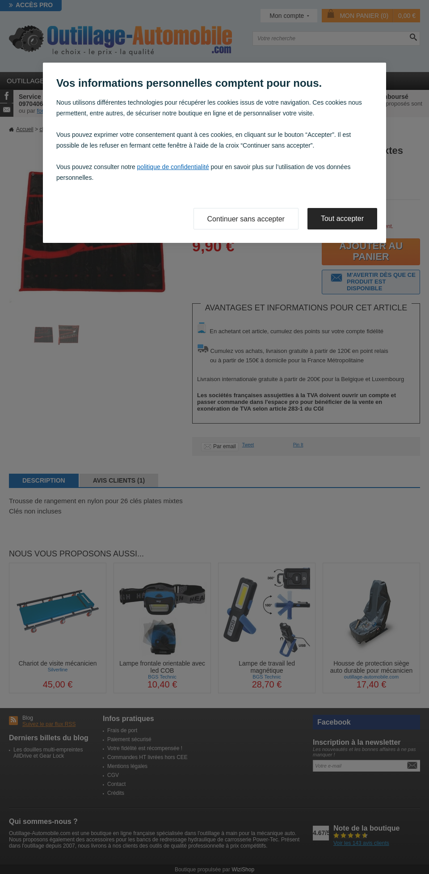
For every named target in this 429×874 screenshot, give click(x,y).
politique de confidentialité (173, 166)
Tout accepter (342, 218)
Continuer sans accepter (246, 219)
